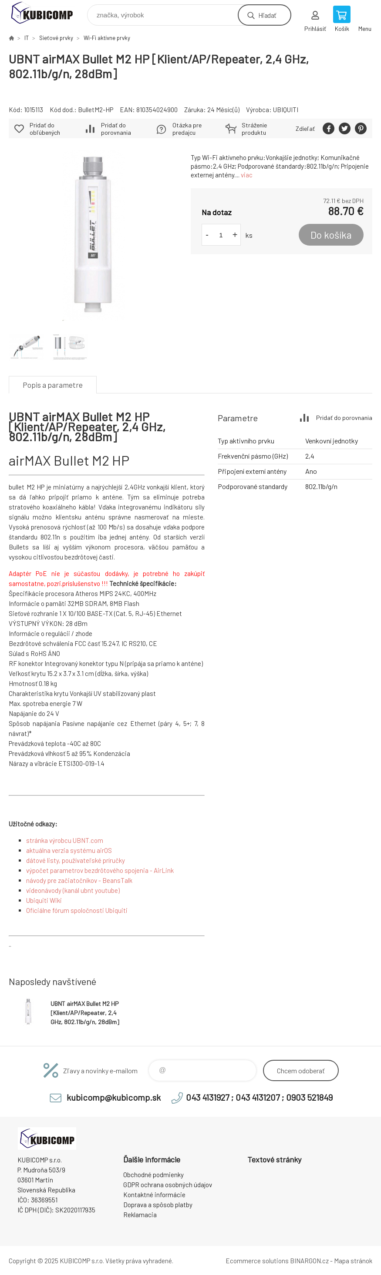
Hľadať (267, 15)
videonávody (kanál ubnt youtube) (73, 890)
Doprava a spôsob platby (157, 1204)
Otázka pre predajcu (187, 128)
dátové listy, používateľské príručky (75, 860)
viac (247, 175)
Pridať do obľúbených (45, 128)
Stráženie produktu (254, 128)
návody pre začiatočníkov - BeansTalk (79, 880)
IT (26, 37)
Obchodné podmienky (153, 1174)
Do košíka (331, 235)
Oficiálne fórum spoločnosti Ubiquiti (77, 910)
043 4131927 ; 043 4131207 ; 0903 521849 (259, 1097)
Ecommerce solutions (257, 1261)
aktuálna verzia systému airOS (69, 850)
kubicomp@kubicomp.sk (114, 1097)
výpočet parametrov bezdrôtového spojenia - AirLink (100, 870)
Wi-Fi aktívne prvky (107, 37)
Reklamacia (140, 1214)
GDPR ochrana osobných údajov (167, 1184)
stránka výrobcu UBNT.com (64, 840)
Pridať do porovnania (116, 128)
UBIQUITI (285, 109)
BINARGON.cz (309, 1261)
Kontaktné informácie (154, 1194)
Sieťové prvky (56, 37)
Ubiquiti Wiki (44, 900)
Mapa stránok (353, 1261)
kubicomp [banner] (47, 13)
